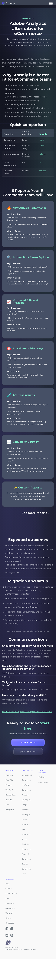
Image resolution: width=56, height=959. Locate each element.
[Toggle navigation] (51, 3)
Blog (7, 883)
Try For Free (10, 790)
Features (9, 775)
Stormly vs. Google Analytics (26, 805)
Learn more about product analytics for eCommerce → (27, 711)
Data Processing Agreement (10, 903)
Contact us (10, 923)
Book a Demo (11, 795)
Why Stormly (27, 775)
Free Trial (9, 780)
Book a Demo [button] (28, 742)
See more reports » (35, 513)
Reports (9, 800)
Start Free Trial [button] (28, 751)
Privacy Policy (11, 893)
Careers (8, 888)
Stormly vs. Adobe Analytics (26, 839)
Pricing (8, 785)
